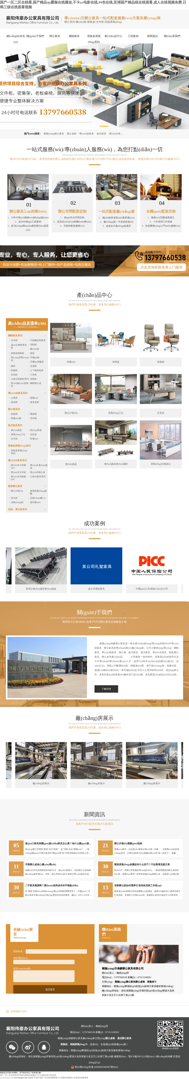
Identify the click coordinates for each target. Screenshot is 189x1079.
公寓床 (14, 398)
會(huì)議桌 (16, 430)
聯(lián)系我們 (172, 36)
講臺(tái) (34, 398)
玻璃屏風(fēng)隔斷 (38, 492)
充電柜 (33, 366)
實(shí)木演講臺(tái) (18, 477)
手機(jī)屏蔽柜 (37, 362)
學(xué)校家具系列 (17, 393)
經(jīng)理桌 (36, 430)
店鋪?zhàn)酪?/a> (38, 498)
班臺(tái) (34, 439)
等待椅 (33, 418)
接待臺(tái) (35, 502)
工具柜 (33, 374)
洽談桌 (33, 434)
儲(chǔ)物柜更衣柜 (19, 346)
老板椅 (14, 414)
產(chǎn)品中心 (113, 36)
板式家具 (101, 133)
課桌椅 (14, 402)
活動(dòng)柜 (17, 502)
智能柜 (33, 379)
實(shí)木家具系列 (17, 460)
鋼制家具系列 (15, 335)
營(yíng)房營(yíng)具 (19, 358)
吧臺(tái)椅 (16, 418)
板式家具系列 (15, 425)
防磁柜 (14, 370)
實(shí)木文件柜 (18, 472)
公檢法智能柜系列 (20, 379)
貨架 (32, 353)
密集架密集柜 (17, 353)
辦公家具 (54, 36)
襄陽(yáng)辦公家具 (54, 133)
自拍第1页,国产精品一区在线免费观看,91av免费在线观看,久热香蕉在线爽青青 (58, 1078)
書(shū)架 (34, 349)
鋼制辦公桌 (35, 383)
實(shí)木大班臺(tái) (18, 466)
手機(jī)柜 (34, 357)
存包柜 (14, 374)
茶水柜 (14, 498)
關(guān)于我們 (35, 36)
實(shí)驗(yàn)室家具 (19, 384)
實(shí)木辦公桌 (37, 472)
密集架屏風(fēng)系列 (94, 39)
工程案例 (133, 36)
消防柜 (33, 344)
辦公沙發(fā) (17, 491)
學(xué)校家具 (86, 133)
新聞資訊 (152, 36)
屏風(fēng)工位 (18, 434)
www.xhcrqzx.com (6, 1078)
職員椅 (33, 414)
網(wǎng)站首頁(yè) (15, 39)
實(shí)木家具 (116, 133)
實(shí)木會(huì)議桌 (38, 466)
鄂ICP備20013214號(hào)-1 (141, 1056)
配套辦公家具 (15, 486)
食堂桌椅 (34, 402)
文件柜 (14, 340)
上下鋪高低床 (36, 370)
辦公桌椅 (71, 133)
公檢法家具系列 (38, 476)
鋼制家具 (74, 36)
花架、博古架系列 (17, 509)
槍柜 (13, 366)
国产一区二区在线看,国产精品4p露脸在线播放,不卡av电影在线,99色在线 (28, 1075)
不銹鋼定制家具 (38, 340)
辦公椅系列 (14, 409)
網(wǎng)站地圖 (164, 1056)
